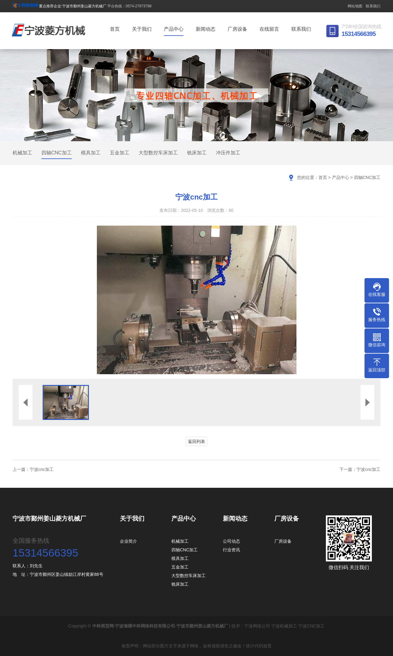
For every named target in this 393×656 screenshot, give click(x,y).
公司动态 (231, 541)
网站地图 (355, 6)
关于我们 (143, 29)
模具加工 (91, 152)
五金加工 (119, 152)
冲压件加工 (228, 152)
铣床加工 (197, 152)
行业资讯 (231, 549)
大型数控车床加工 (158, 152)
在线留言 (270, 29)
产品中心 (175, 29)
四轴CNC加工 (56, 152)
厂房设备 (238, 29)
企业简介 (128, 541)
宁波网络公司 (257, 625)
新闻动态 (206, 29)
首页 (116, 29)
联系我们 (373, 6)
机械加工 (22, 152)
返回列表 (196, 441)
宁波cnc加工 (42, 469)
